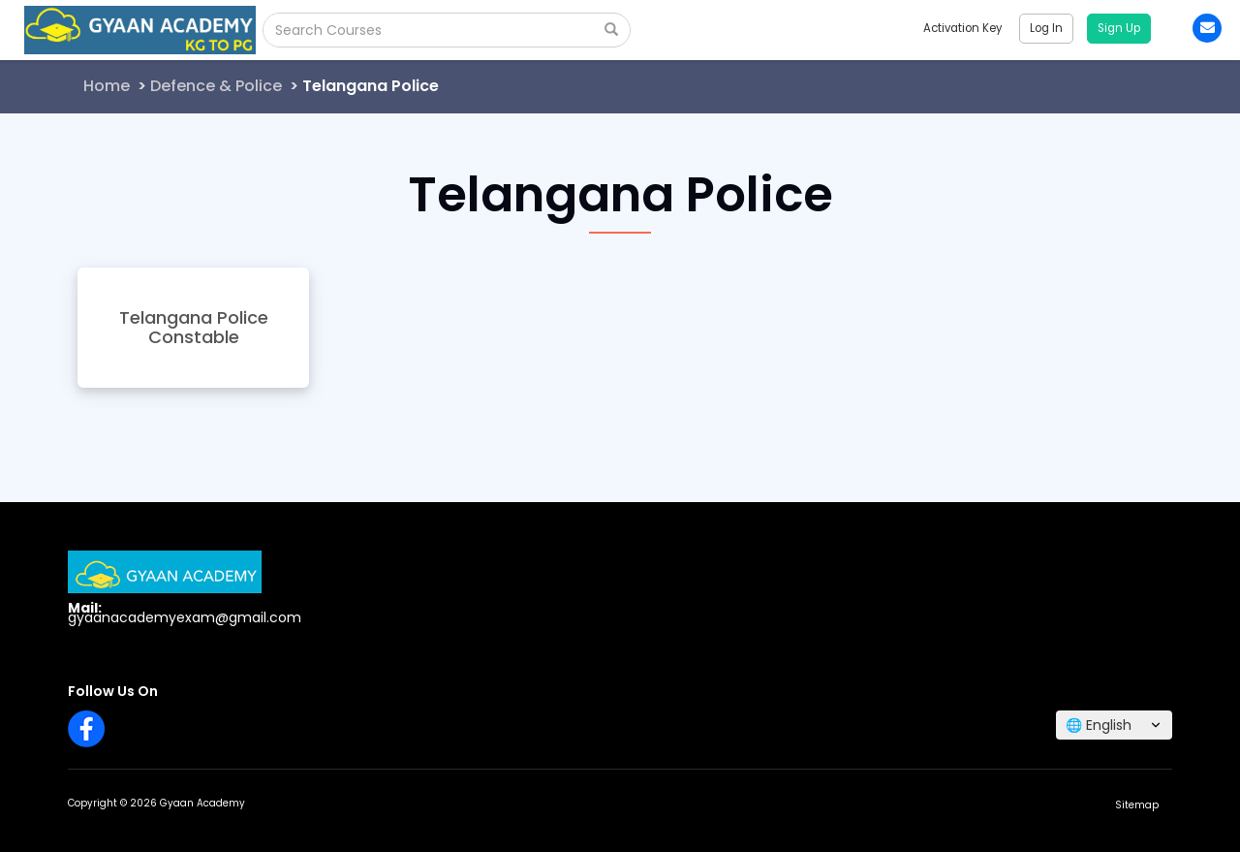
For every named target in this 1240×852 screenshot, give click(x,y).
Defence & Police (216, 86)
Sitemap (1137, 805)
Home (106, 86)
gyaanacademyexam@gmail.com (184, 617)
